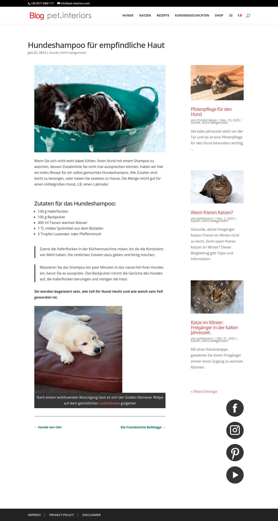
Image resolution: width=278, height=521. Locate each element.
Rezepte (163, 15)
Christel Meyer (207, 120)
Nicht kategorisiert (73, 53)
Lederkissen (110, 403)
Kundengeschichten (192, 15)
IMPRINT (34, 515)
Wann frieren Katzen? (212, 212)
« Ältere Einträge (204, 391)
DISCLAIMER (92, 515)
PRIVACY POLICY (61, 515)
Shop (219, 15)
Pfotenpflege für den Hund (211, 111)
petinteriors (205, 218)
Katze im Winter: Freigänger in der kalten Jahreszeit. (214, 327)
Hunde (128, 15)
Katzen (145, 15)
